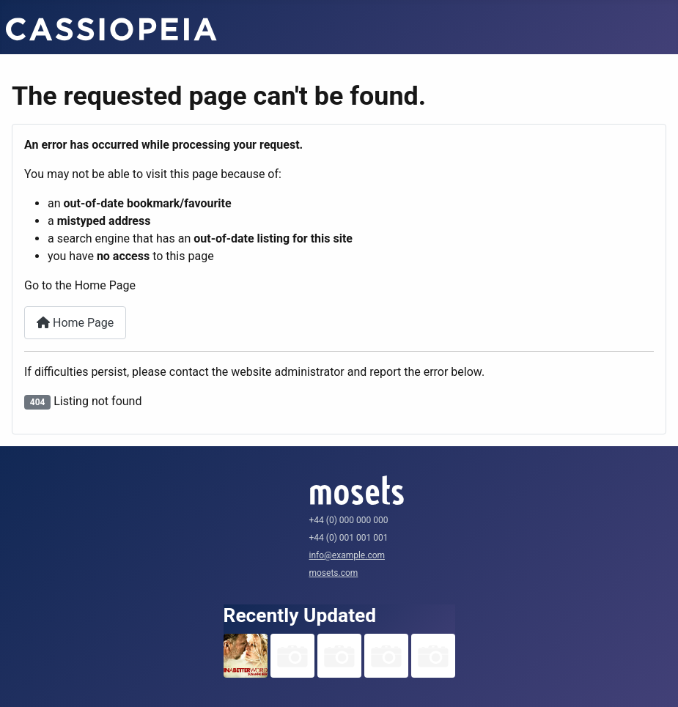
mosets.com (333, 573)
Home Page (75, 323)
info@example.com (347, 555)
